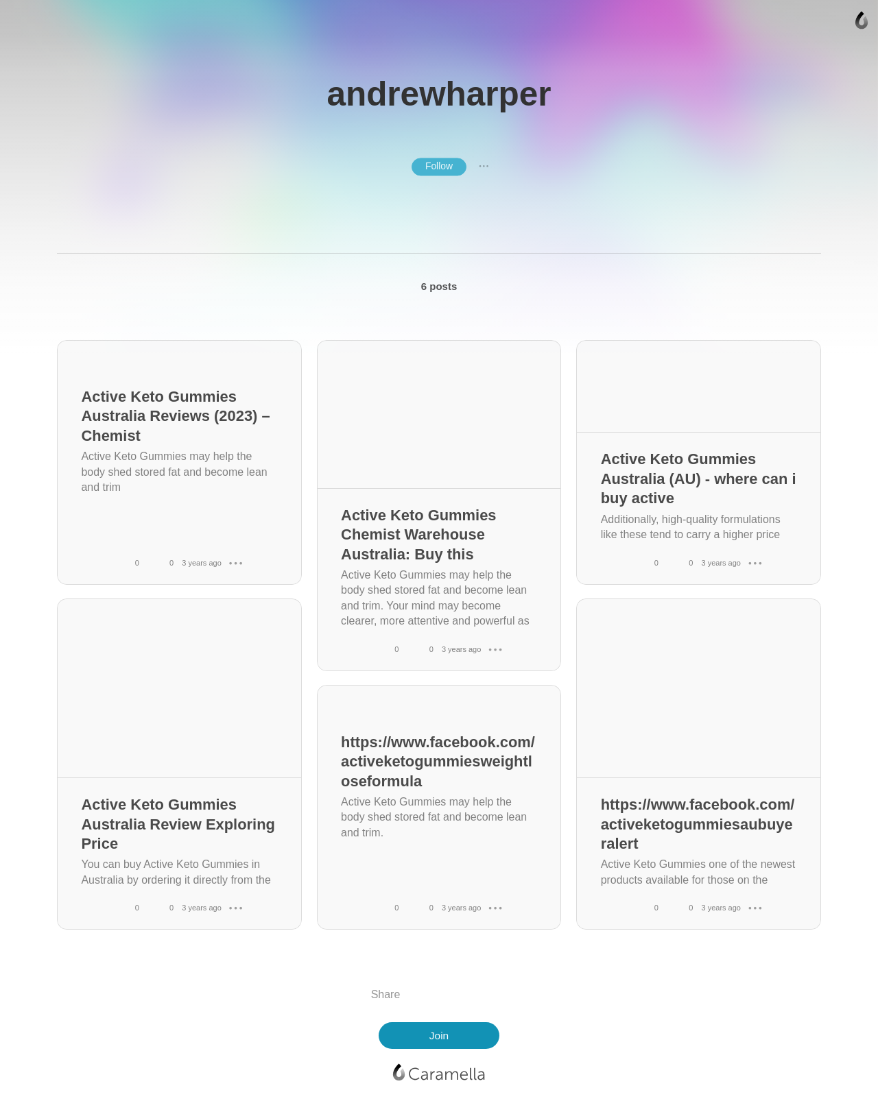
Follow (439, 165)
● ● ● (483, 166)
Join (439, 1035)
